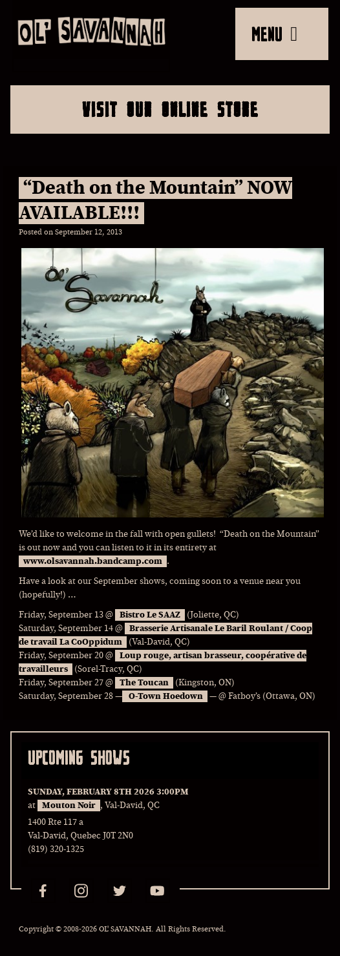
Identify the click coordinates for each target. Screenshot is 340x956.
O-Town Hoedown (165, 696)
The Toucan (144, 682)
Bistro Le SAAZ (150, 614)
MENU (274, 33)
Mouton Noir (69, 805)
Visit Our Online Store (170, 109)
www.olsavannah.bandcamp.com (92, 561)
